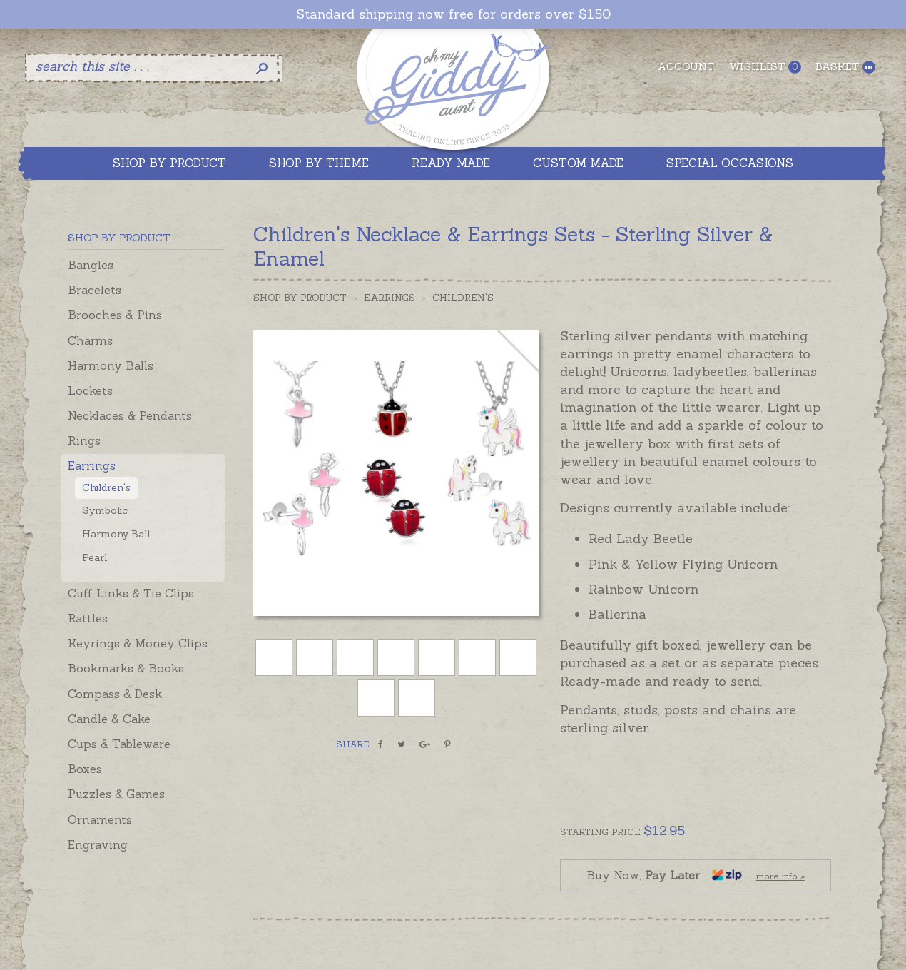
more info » (780, 876)
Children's (106, 487)
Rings (84, 440)
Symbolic (105, 510)
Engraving (98, 844)
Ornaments (100, 819)
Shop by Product (300, 298)
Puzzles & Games (116, 794)
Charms (90, 340)
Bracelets (94, 290)
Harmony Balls (110, 365)
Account (686, 66)
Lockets (90, 390)
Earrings (92, 465)
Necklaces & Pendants (130, 415)
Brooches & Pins (115, 315)
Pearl (94, 557)
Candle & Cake (109, 719)
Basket (845, 67)
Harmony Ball (116, 533)
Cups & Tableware (119, 744)
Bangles (90, 265)
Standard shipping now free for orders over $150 (453, 14)
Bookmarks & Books (126, 668)
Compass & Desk (115, 694)
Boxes (85, 769)
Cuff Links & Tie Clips (131, 593)
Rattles (88, 618)
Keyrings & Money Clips (138, 643)
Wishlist (765, 67)
